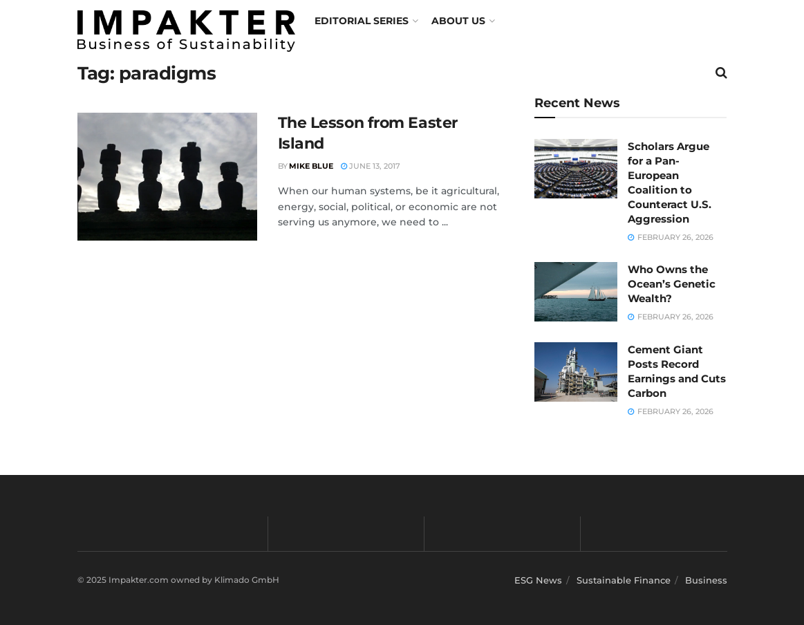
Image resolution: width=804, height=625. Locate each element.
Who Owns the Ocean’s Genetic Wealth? (672, 284)
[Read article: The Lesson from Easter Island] (167, 177)
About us (458, 21)
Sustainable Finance (624, 580)
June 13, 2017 (370, 166)
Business (706, 580)
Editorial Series (362, 21)
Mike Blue (311, 166)
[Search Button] (721, 72)
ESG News (538, 580)
